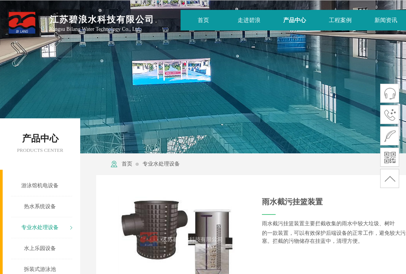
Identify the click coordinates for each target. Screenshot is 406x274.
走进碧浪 (249, 20)
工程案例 (340, 20)
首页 (127, 164)
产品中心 (294, 20)
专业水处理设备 (161, 164)
